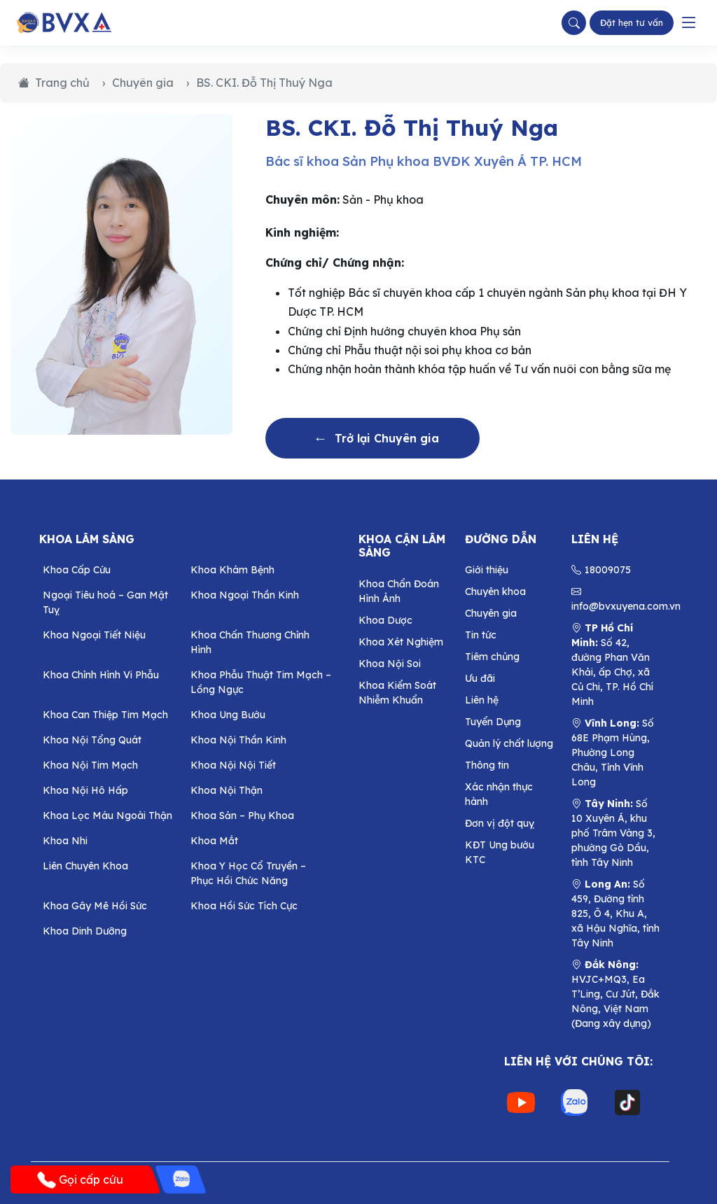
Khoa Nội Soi (389, 663)
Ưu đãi (480, 678)
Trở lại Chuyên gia (376, 438)
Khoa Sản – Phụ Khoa (242, 815)
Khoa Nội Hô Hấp (85, 790)
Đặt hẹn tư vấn (631, 22)
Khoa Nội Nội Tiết (233, 765)
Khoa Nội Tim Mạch (90, 765)
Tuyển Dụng (493, 721)
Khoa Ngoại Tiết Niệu (94, 635)
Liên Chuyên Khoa (85, 866)
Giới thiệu (486, 570)
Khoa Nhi (65, 840)
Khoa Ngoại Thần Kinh (244, 595)
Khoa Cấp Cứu (77, 570)
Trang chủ (54, 83)
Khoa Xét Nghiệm (400, 642)
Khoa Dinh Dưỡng (85, 931)
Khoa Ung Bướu (227, 714)
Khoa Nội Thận (226, 790)
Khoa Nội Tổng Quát (92, 740)
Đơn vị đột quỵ (499, 823)
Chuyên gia (143, 83)
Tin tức (480, 635)
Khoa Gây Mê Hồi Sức (95, 905)
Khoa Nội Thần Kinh (238, 740)
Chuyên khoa (495, 591)
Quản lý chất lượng (509, 743)
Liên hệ (482, 700)
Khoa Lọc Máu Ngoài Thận (107, 815)
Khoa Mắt (214, 840)
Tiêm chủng (492, 656)
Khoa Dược (385, 620)
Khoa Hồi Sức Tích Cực (244, 905)
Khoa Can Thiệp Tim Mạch (105, 714)
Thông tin (487, 765)
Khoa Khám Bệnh (232, 570)
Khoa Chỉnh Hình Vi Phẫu (101, 674)
